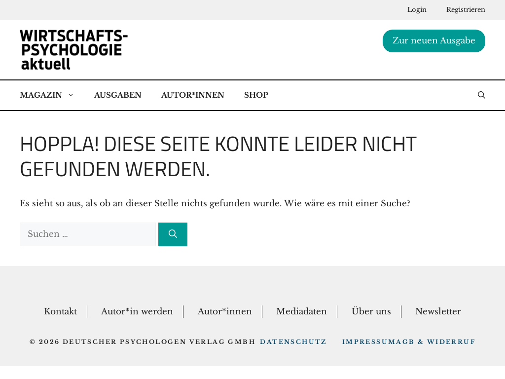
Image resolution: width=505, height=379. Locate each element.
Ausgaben (118, 95)
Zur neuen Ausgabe (434, 41)
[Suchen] (172, 234)
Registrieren (465, 9)
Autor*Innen (192, 95)
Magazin (52, 95)
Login (417, 9)
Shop (256, 95)
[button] (481, 95)
